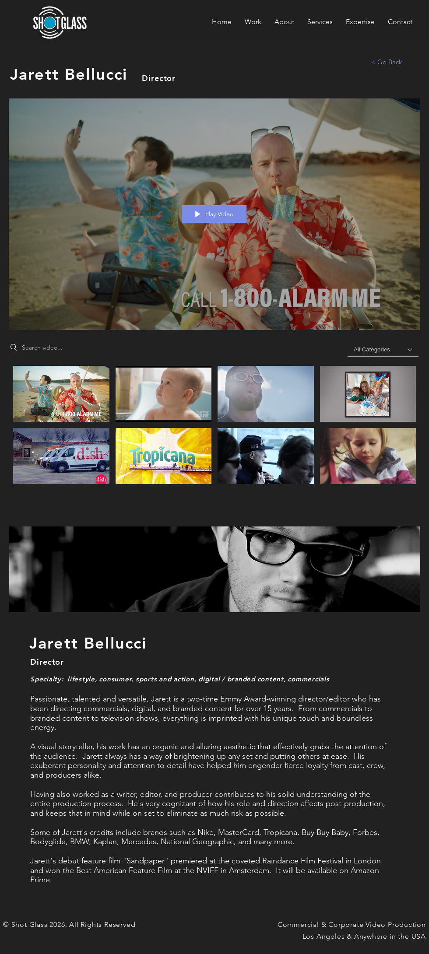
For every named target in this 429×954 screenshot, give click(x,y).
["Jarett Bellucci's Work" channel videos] (214, 429)
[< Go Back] (386, 62)
